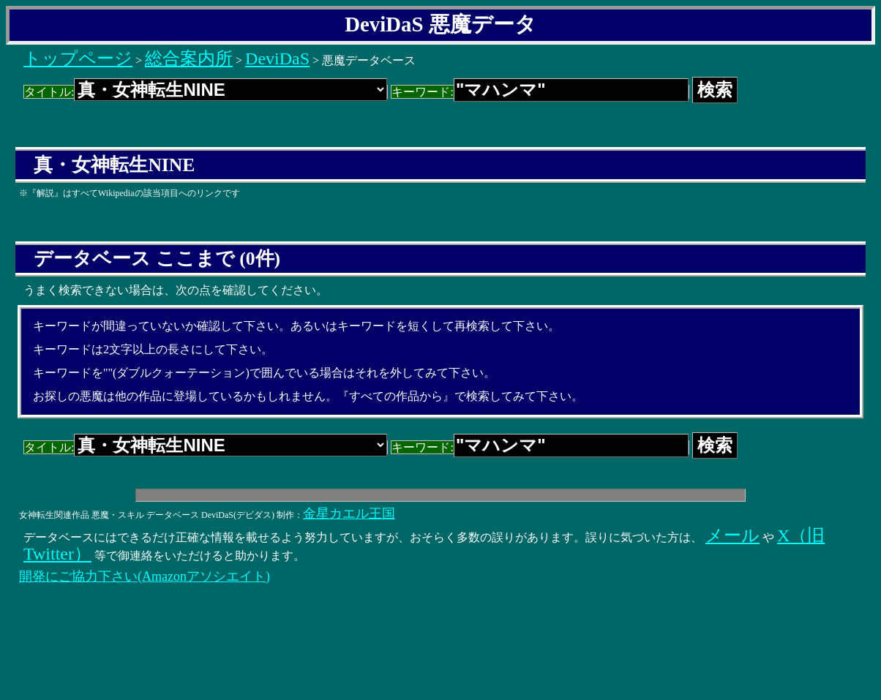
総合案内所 (189, 58)
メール (732, 535)
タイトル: (205, 92)
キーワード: (539, 92)
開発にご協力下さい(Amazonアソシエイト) (144, 576)
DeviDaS (277, 58)
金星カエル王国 (349, 513)
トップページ (77, 58)
